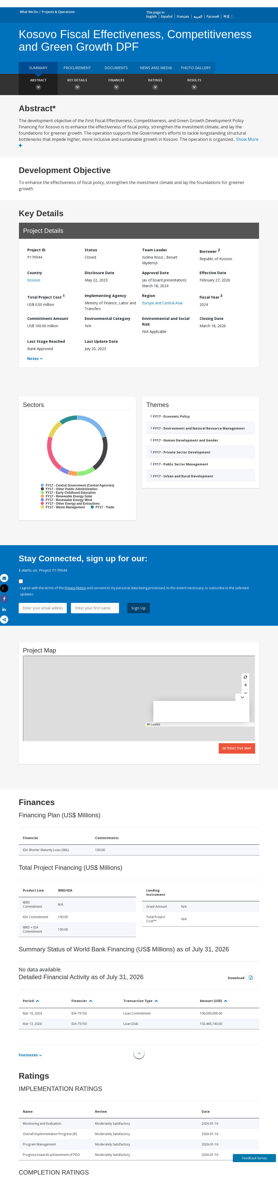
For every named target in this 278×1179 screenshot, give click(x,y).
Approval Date (155, 272)
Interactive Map (236, 748)
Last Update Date (101, 341)
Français (183, 16)
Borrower (210, 250)
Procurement (77, 67)
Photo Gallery (195, 67)
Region (148, 295)
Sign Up (138, 607)
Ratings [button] (155, 85)
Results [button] (194, 85)
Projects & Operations (58, 12)
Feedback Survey (254, 1158)
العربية (198, 16)
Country (34, 272)
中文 (226, 16)
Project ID (36, 249)
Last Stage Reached (46, 341)
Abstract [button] (38, 85)
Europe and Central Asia (162, 302)
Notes (33, 358)
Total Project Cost (46, 296)
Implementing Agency (105, 295)
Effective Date (213, 272)
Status (91, 249)
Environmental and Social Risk (165, 321)
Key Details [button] (77, 85)
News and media (156, 67)
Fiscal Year (211, 296)
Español (167, 16)
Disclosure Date (99, 272)
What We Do (29, 12)
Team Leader (154, 249)
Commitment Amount (47, 318)
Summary (38, 67)
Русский (213, 16)
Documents (116, 67)
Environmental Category (107, 318)
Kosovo (33, 280)
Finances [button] (116, 85)
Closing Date (211, 318)
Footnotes (28, 1054)
